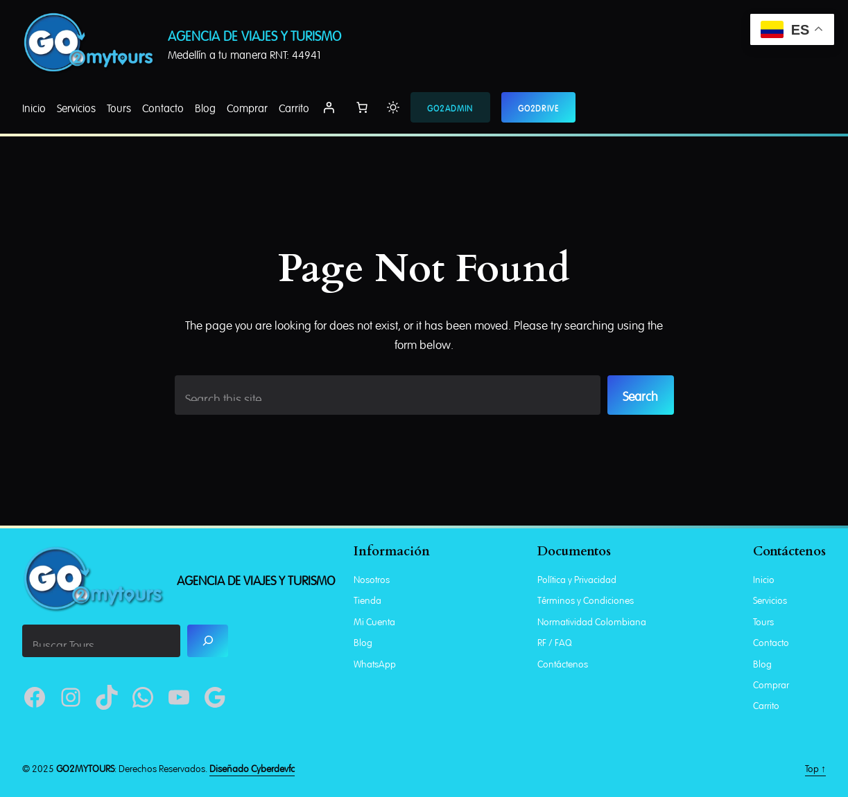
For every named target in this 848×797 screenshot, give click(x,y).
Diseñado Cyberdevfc (252, 767)
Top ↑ (815, 767)
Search (640, 394)
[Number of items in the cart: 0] (362, 107)
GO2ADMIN (450, 107)
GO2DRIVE (539, 107)
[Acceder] (329, 107)
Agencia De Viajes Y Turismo (254, 34)
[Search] (207, 641)
